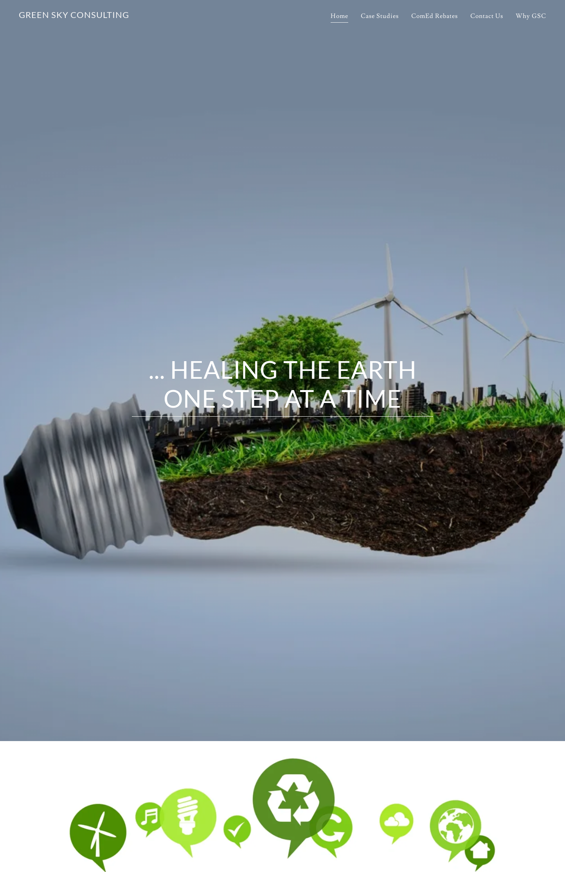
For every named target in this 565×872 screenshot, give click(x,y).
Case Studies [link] (380, 16)
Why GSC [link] (531, 16)
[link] (74, 16)
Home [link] (339, 16)
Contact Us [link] (486, 16)
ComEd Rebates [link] (434, 16)
